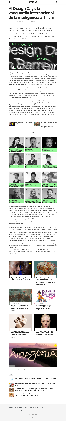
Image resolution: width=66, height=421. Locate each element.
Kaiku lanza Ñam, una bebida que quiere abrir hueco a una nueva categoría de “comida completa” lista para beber (34, 389)
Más (33, 132)
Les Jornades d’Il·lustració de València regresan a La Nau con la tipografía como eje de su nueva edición (33, 394)
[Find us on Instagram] (32, 417)
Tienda (36, 407)
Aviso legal (20, 410)
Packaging (26, 407)
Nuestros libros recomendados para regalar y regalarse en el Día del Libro (35, 384)
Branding (21, 407)
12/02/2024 (20, 22)
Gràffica (13, 22)
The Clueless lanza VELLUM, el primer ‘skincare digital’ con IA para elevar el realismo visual (44, 332)
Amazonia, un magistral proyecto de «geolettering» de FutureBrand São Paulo (31, 369)
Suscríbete (32, 407)
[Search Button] (56, 2)
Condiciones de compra (43, 410)
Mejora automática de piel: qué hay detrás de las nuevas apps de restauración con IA (23, 124)
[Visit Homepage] (33, 2)
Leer (11, 374)
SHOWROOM (41, 407)
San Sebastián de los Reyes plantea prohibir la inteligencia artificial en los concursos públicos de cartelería (44, 307)
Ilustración (11, 407)
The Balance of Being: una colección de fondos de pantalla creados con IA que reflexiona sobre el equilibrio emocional (20, 333)
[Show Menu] (9, 2)
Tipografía (12, 366)
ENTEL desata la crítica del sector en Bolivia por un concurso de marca (35, 378)
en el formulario (39, 251)
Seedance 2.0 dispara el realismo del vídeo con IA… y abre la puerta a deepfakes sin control (20, 306)
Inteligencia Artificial (30, 22)
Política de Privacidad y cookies (30, 410)
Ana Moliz (12, 370)
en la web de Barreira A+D (24, 97)
